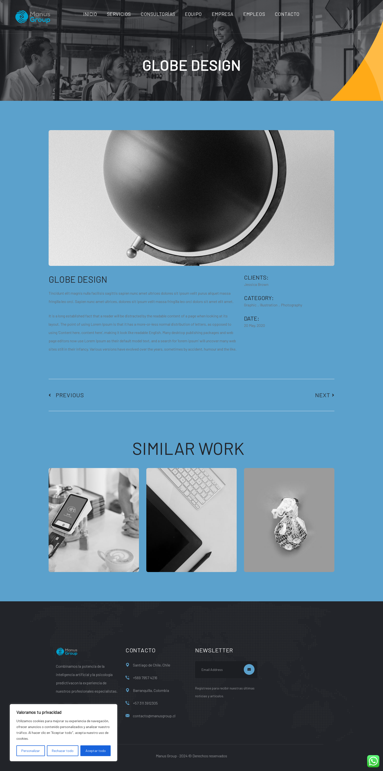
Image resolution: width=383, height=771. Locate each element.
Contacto (287, 14)
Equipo (193, 14)
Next (324, 395)
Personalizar (30, 751)
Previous (66, 395)
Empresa (223, 14)
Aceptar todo (95, 751)
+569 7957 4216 (145, 677)
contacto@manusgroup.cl (154, 715)
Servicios (119, 14)
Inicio (90, 14)
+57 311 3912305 (145, 703)
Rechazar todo (63, 751)
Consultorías (158, 14)
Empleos (254, 14)
